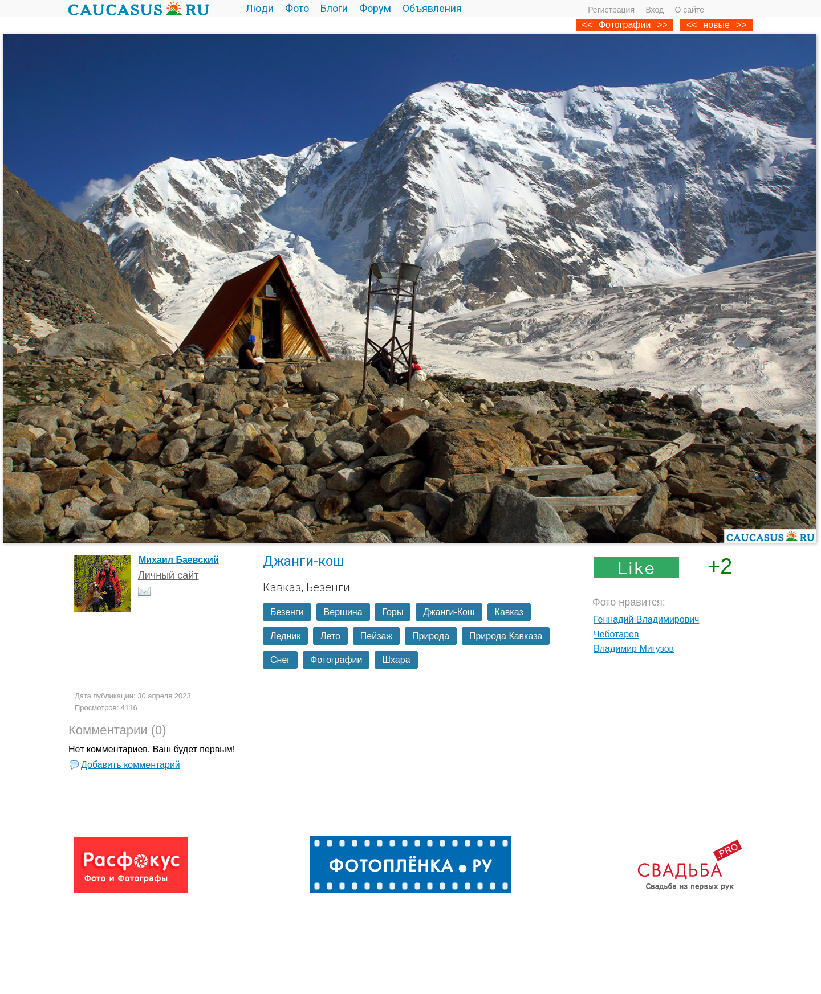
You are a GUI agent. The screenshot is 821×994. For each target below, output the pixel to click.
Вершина (343, 612)
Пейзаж (376, 636)
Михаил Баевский (179, 560)
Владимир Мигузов (634, 648)
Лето (330, 636)
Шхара (396, 660)
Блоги (334, 8)
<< (691, 25)
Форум (375, 8)
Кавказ (509, 612)
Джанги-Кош (448, 612)
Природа (430, 636)
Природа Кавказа (505, 636)
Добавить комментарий (130, 765)
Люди (260, 8)
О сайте (689, 9)
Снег (280, 660)
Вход (654, 9)
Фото (297, 8)
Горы (392, 612)
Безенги (287, 612)
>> (741, 25)
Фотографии (625, 25)
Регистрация (611, 9)
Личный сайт (168, 575)
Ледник (285, 636)
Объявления (432, 8)
